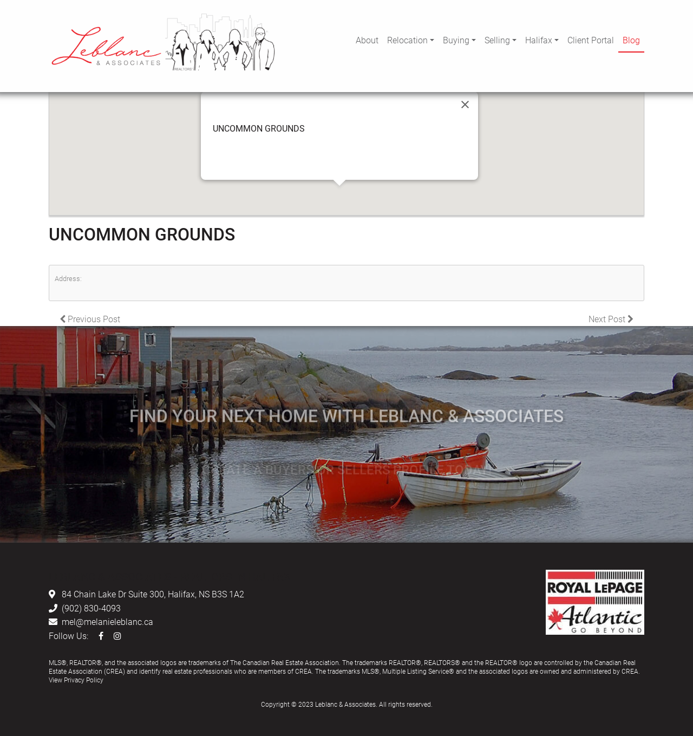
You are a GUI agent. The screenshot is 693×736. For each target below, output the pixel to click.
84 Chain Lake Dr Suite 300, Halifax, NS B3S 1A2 (153, 594)
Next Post (611, 318)
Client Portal (590, 39)
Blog (631, 39)
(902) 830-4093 (91, 608)
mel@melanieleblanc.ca (107, 621)
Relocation (407, 39)
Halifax (538, 39)
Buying (456, 39)
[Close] (465, 105)
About (367, 39)
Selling (497, 39)
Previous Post (90, 318)
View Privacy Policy (76, 679)
